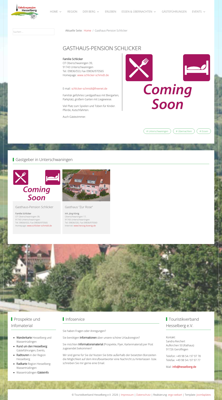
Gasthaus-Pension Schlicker (34, 207)
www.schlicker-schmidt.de (93, 75)
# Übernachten (184, 131)
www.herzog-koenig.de (85, 225)
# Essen (204, 131)
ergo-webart (175, 394)
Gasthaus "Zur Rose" (79, 207)
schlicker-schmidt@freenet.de (89, 88)
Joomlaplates (204, 394)
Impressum (127, 394)
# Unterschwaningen (157, 131)
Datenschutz (143, 394)
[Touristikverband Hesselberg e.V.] (24, 12)
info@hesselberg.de (184, 367)
